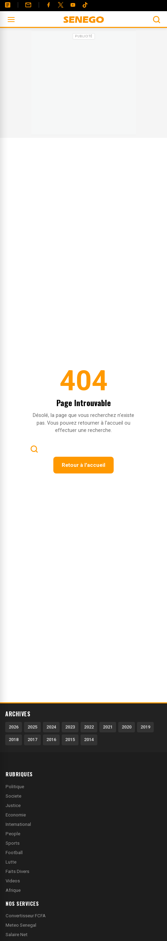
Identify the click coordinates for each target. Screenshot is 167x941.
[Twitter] (60, 5)
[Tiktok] (85, 5)
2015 (70, 739)
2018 (13, 739)
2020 (126, 727)
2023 (70, 727)
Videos (13, 880)
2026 (13, 727)
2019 (145, 727)
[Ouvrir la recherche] (156, 19)
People (13, 833)
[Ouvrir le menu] (11, 19)
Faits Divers (17, 871)
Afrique (13, 890)
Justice (13, 805)
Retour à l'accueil (83, 465)
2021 (108, 727)
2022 (89, 727)
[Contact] (28, 4)
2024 (51, 727)
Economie (16, 814)
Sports (13, 843)
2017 (32, 739)
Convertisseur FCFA (26, 915)
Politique (15, 786)
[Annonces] (7, 4)
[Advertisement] (83, 85)
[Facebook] (48, 5)
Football (14, 852)
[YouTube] (73, 5)
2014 (89, 739)
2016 (51, 739)
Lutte (11, 862)
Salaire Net (17, 934)
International (18, 824)
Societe (13, 796)
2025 (32, 727)
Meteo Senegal (21, 925)
